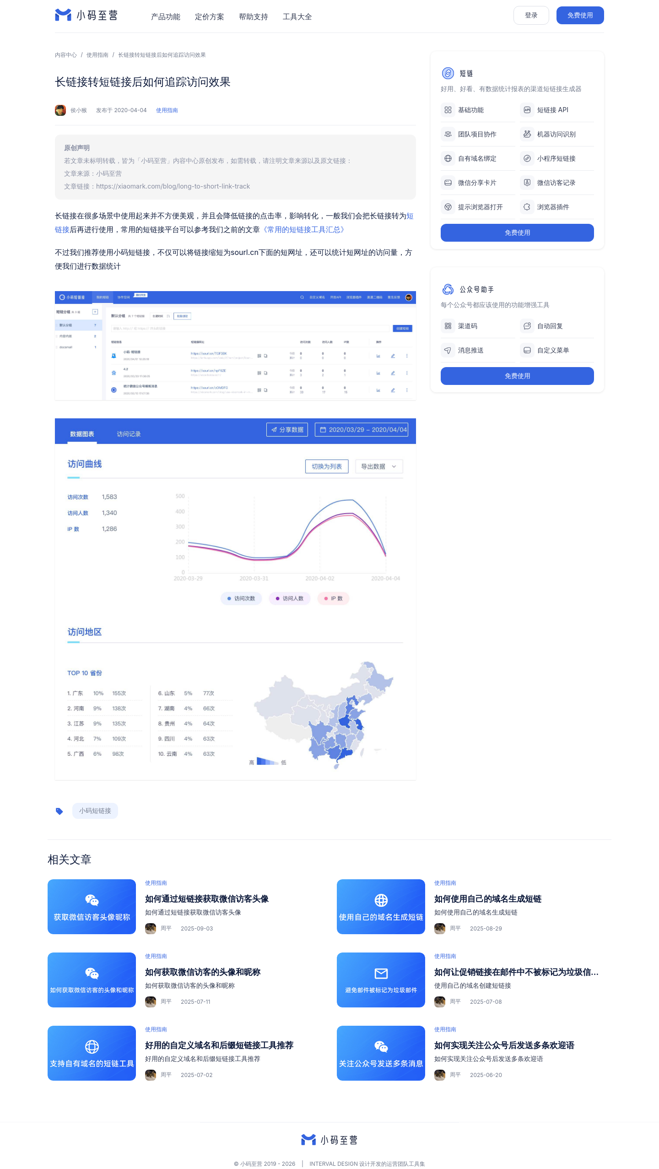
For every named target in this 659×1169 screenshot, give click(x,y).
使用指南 (97, 54)
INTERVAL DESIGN (334, 1163)
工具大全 (297, 16)
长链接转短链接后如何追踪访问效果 (162, 54)
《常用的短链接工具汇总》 (304, 229)
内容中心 (66, 54)
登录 (531, 15)
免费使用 (580, 15)
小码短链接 (95, 810)
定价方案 (209, 16)
